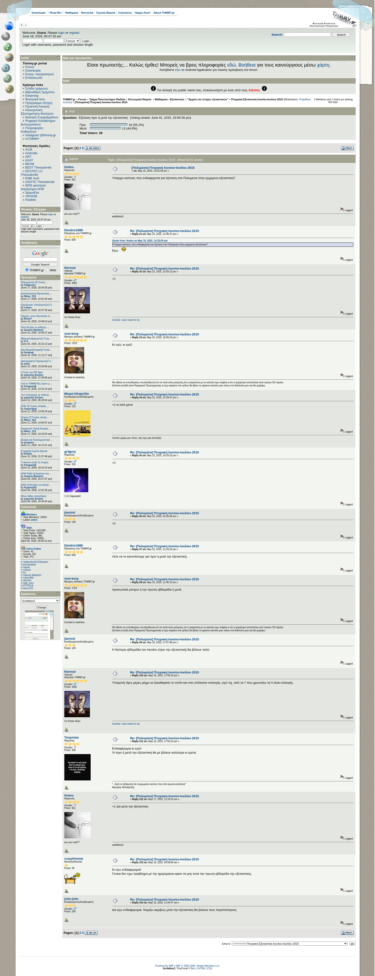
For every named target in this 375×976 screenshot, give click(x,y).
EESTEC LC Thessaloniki (32, 172)
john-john (71, 899)
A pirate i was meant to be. (126, 320)
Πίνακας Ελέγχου (33, 209)
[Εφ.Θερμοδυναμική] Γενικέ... (36, 350)
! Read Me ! (56, 12)
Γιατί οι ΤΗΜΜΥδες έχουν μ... (36, 383)
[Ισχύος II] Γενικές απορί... (34, 417)
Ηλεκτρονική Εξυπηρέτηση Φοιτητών (37, 111)
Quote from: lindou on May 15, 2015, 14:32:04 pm (140, 240)
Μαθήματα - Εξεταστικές (169, 99)
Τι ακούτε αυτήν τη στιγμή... (35, 462)
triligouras (30, 285)
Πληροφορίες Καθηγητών (32, 129)
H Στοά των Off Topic (32, 372)
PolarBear (304, 99)
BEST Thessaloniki (38, 167)
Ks (24, 572)
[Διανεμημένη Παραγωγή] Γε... (37, 361)
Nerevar (70, 268)
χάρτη (323, 65)
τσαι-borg (71, 333)
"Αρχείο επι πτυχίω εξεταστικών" (207, 99)
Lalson (28, 307)
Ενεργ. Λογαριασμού (39, 74)
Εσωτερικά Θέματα (140, 99)
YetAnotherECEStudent (35, 562)
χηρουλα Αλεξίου (33, 375)
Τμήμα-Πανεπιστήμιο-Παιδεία (107, 99)
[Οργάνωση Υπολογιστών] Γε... (37, 305)
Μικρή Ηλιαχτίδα (76, 393)
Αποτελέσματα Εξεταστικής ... (36, 293)
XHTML (201, 968)
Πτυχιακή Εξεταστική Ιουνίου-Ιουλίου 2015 (257, 99)
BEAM (29, 164)
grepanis (29, 442)
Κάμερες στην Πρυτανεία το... (36, 316)
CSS (209, 968)
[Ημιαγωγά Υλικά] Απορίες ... (36, 428)
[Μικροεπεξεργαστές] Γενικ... (36, 338)
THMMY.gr (69, 99)
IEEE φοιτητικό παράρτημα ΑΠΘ (33, 187)
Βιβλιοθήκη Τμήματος (40, 92)
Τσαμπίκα (71, 737)
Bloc (193, 968)
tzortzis (67, 102)
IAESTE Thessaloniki (40, 182)
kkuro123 (28, 588)
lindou (69, 167)
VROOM (31, 196)
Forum (29, 67)
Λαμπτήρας (30, 408)
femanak (29, 352)
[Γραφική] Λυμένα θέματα (34, 451)
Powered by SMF (164, 966)
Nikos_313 (30, 296)
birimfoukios (29, 564)
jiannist (69, 512)
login (61, 32)
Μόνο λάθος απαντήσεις (33, 496)
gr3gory (70, 451)
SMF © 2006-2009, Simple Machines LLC (198, 966)
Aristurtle (31, 153)
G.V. (26, 341)
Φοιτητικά (87, 12)
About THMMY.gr (164, 12)
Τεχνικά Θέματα (106, 12)
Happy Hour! (143, 12)
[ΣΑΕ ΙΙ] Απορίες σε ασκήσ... (36, 485)
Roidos (28, 453)
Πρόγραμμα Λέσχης (39, 103)
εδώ (231, 65)
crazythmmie (73, 858)
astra (27, 363)
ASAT (29, 160)
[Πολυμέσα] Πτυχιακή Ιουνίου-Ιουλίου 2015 (101, 102)
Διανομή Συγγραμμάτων (41, 117)
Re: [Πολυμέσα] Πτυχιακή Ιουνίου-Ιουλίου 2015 (164, 231)
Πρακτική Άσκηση (37, 106)
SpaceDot (32, 192)
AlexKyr (27, 580)
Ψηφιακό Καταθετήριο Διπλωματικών (38, 122)
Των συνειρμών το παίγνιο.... (36, 395)
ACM (28, 149)
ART (28, 156)
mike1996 (28, 577)
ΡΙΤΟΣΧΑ (28, 585)
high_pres (28, 583)
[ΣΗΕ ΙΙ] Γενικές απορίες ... (35, 406)
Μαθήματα (71, 12)
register (74, 32)
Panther (30, 200)
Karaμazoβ (30, 386)
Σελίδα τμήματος (36, 88)
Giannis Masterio (33, 330)
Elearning (32, 95)
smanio (27, 570)
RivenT (28, 318)
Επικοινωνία (33, 77)
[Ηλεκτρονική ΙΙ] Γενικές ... (34, 282)
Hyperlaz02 (30, 487)
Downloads (39, 12)
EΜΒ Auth (32, 178)
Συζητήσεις (125, 12)
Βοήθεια (247, 65)
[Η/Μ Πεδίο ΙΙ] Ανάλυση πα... (36, 473)
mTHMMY (32, 139)
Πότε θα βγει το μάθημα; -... (35, 327)
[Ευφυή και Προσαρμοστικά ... (36, 440)
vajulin (26, 567)
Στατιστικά (28, 507)
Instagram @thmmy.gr (40, 135)
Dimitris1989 (73, 230)
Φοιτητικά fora (35, 99)
